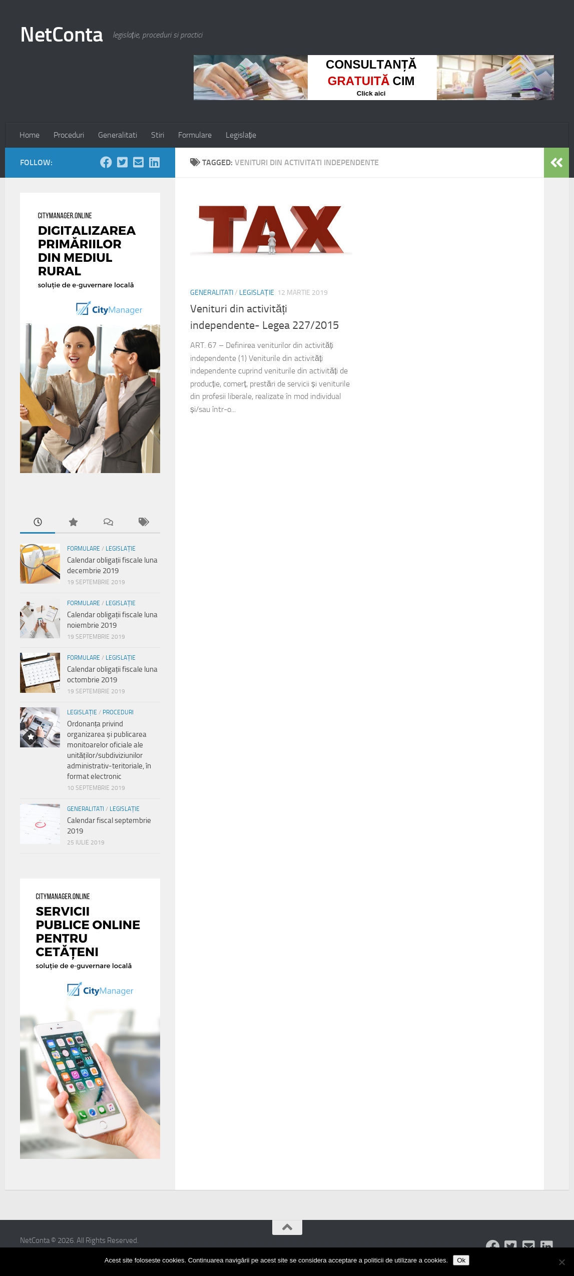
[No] (561, 1262)
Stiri (157, 135)
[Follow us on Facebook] (106, 162)
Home (30, 135)
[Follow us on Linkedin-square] (154, 162)
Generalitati (117, 135)
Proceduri (69, 135)
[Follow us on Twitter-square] (122, 162)
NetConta (61, 34)
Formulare (195, 135)
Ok (461, 1260)
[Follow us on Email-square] (138, 162)
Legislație (241, 135)
